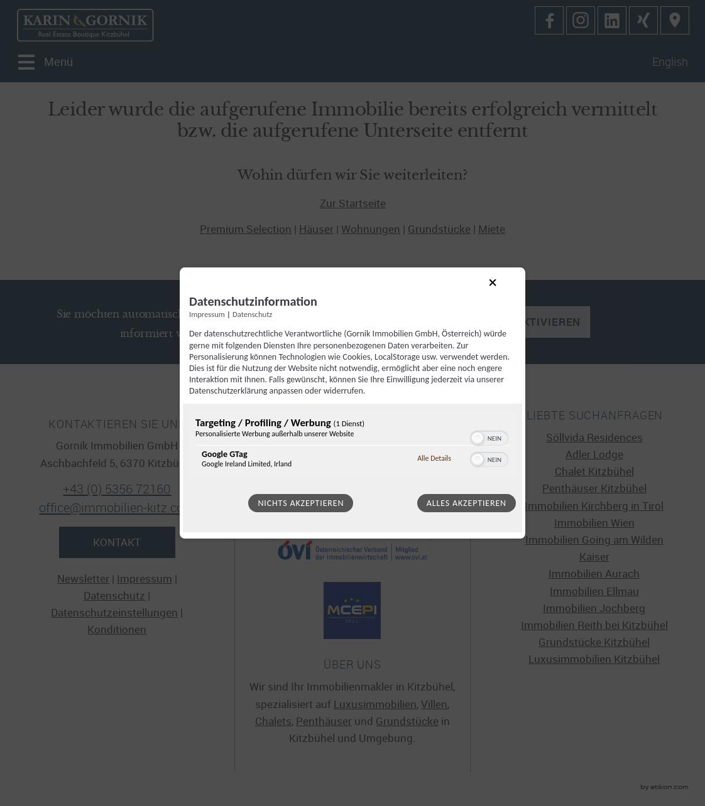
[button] (477, 438)
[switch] (489, 436)
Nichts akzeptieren (301, 503)
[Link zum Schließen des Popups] (502, 292)
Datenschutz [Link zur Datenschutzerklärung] (252, 314)
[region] (352, 445)
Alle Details (434, 458)
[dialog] (352, 403)
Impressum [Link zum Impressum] (207, 314)
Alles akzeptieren (466, 503)
